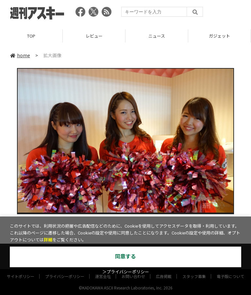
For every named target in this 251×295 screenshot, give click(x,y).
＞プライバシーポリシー (125, 271)
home (20, 55)
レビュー (94, 36)
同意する (125, 256)
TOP (31, 36)
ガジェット (219, 36)
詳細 (48, 239)
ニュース (156, 36)
